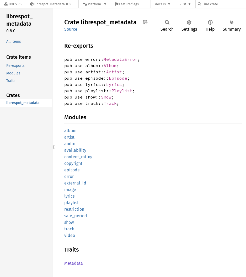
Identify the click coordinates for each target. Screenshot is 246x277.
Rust (182, 4)
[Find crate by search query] (224, 4)
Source (70, 29)
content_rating (78, 156)
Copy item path (145, 22)
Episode (118, 78)
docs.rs (160, 4)
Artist (114, 71)
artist (69, 137)
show (69, 222)
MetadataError (121, 59)
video (69, 235)
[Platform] (95, 4)
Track (110, 103)
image (70, 189)
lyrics (69, 196)
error (69, 176)
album (70, 130)
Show (106, 97)
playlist (71, 202)
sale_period (75, 215)
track (69, 228)
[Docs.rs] (13, 4)
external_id (75, 183)
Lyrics (114, 84)
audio (69, 143)
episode (72, 169)
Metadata (73, 263)
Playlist (121, 90)
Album (110, 65)
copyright (73, 163)
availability (75, 150)
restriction (74, 209)
